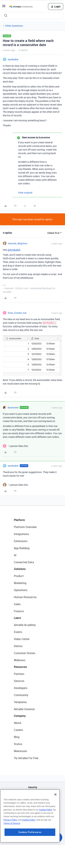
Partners (19, 674)
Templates (20, 702)
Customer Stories (24, 653)
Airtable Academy (25, 625)
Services (19, 681)
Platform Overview (25, 527)
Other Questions (14, 25)
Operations (20, 590)
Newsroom (20, 751)
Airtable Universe (24, 709)
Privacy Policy (10, 831)
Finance (19, 611)
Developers (20, 688)
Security (32, 787)
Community (21, 695)
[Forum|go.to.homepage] (21, 6)
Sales (17, 604)
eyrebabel (13, 59)
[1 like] (15, 446)
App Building (21, 548)
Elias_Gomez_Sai (17, 312)
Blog (16, 737)
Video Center (21, 639)
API (32, 796)
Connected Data (24, 562)
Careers (18, 730)
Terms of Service (11, 834)
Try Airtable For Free (26, 758)
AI (15, 555)
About (17, 723)
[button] (4, 7)
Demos (18, 646)
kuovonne (13, 407)
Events (18, 632)
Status (18, 744)
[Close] (55, 806)
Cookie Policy (45, 821)
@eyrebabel (13, 249)
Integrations (21, 534)
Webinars (19, 660)
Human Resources (25, 597)
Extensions (20, 541)
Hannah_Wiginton (17, 243)
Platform (19, 520)
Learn (17, 618)
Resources (20, 667)
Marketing (20, 583)
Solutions (20, 569)
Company (20, 716)
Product (19, 576)
